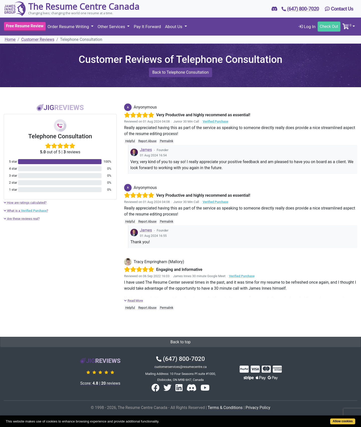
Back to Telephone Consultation (180, 72)
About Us (174, 26)
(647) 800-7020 (180, 358)
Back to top (180, 342)
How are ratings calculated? (25, 202)
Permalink (166, 141)
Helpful (130, 141)
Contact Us (339, 9)
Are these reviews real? (22, 219)
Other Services (112, 26)
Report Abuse (147, 141)
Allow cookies (343, 421)
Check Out (329, 26)
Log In (307, 26)
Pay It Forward (147, 26)
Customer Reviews (37, 39)
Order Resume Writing (69, 26)
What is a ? (26, 210)
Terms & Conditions (225, 407)
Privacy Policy (258, 407)
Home (10, 39)
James (146, 149)
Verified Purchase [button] (215, 121)
